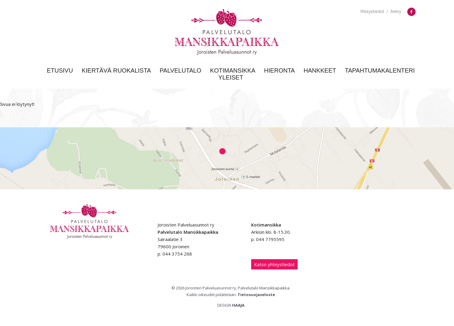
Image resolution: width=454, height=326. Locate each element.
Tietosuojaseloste (256, 294)
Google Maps (227, 158)
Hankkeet (320, 70)
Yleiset (230, 77)
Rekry (395, 11)
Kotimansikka (232, 70)
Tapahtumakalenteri (380, 70)
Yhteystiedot (372, 11)
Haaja (238, 305)
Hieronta (279, 70)
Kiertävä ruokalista (116, 70)
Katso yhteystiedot (274, 264)
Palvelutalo (180, 70)
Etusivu (60, 70)
